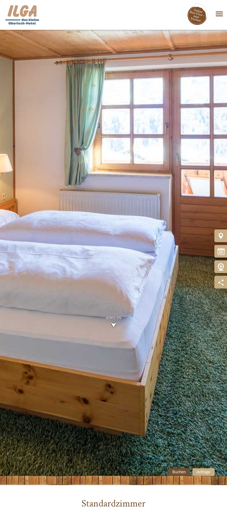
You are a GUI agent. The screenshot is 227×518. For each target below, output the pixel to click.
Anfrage (203, 472)
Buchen (179, 472)
